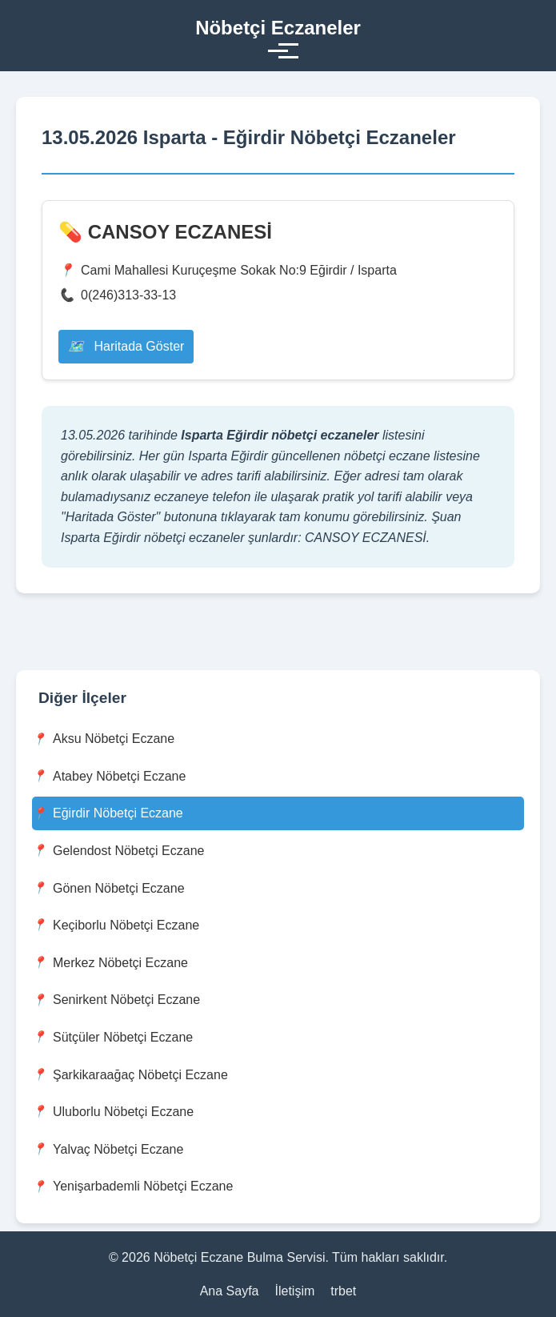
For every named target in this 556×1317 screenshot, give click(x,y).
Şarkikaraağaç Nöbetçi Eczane (130, 1075)
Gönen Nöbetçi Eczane (108, 888)
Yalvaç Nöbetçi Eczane (107, 1149)
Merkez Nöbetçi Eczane (110, 963)
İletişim (295, 1291)
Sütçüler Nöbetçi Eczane (112, 1037)
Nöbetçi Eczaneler (278, 27)
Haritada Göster (126, 346)
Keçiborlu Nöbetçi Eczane (115, 925)
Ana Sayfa (229, 1291)
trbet (343, 1291)
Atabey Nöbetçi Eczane (109, 776)
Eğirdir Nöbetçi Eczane (107, 814)
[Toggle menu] (278, 50)
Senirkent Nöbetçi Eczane (116, 1000)
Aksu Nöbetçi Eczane (103, 739)
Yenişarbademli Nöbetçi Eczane (132, 1187)
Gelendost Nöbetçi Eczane (118, 850)
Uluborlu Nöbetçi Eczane (113, 1111)
